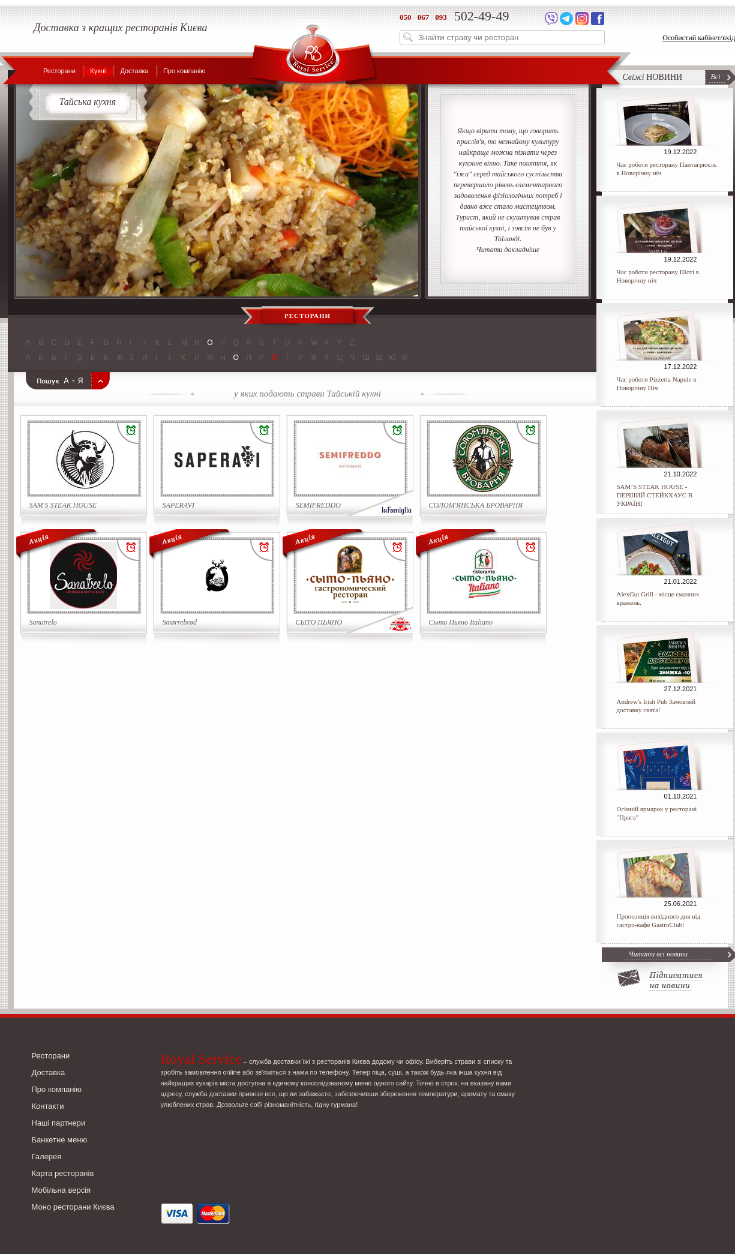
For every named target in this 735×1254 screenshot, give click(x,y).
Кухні (98, 70)
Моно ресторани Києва (73, 1206)
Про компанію (184, 70)
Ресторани (59, 70)
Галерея (47, 1156)
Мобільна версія (61, 1190)
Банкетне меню (60, 1139)
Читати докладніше (508, 249)
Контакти (48, 1106)
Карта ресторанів (63, 1173)
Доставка (134, 70)
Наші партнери (59, 1122)
